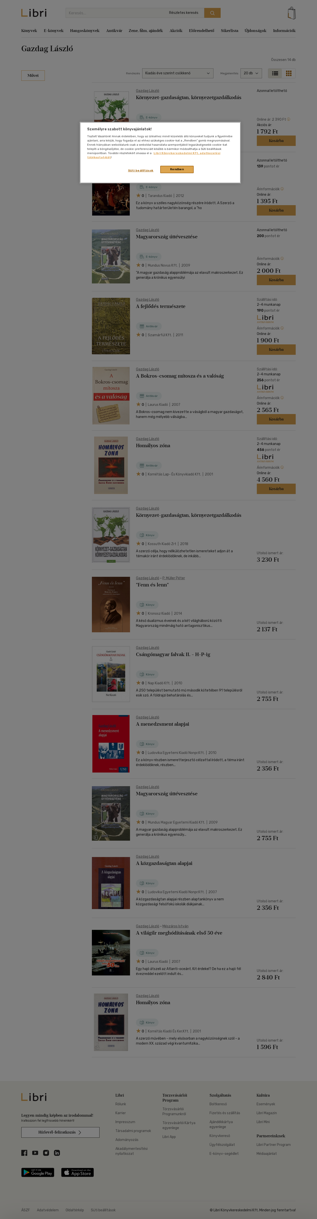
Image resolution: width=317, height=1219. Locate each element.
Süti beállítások (141, 170)
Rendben (177, 169)
